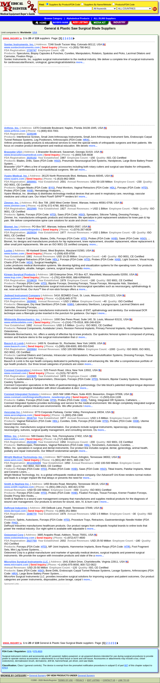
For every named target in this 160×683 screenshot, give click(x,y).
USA (34, 32)
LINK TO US (123, 680)
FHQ (14, 522)
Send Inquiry (49, 47)
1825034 (32, 232)
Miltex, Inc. (10, 436)
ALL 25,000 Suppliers (105, 18)
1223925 (32, 376)
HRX (85, 139)
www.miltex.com (14, 439)
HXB (29, 190)
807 (126, 665)
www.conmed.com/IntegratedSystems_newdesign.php (37, 397)
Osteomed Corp (14, 534)
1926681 (32, 301)
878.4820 (37, 651)
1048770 (32, 513)
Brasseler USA (13, 151)
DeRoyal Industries (15, 507)
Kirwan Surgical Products (19, 274)
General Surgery (37, 675)
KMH (70, 304)
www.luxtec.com (14, 253)
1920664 (32, 349)
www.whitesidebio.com (18, 322)
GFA (29, 651)
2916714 (32, 418)
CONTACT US (109, 680)
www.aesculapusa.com (18, 415)
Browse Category (53, 18)
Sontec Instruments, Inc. (19, 44)
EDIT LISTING (93, 680)
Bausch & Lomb (14, 343)
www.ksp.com (12, 277)
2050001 (32, 181)
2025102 (32, 157)
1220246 (32, 133)
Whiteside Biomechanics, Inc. (22, 319)
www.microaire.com (16, 564)
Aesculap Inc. (12, 412)
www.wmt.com (13, 459)
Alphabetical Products (78, 18)
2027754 (32, 540)
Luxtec (8, 250)
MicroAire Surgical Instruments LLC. (26, 561)
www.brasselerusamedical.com (23, 154)
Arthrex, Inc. (11, 127)
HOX (29, 262)
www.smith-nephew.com (19, 486)
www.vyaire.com (14, 178)
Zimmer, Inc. (11, 202)
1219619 (32, 280)
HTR (127, 546)
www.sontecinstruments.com (22, 47)
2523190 (32, 441)
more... (80, 62)
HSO (57, 160)
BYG (51, 187)
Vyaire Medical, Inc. (16, 175)
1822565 (32, 208)
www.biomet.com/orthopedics (22, 229)
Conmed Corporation (17, 370)
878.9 (5, 668)
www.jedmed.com (15, 298)
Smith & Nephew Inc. (17, 483)
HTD (144, 187)
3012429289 (34, 462)
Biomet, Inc (11, 226)
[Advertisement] (79, 95)
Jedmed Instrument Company (22, 295)
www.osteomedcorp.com (19, 537)
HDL (112, 187)
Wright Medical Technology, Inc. (23, 457)
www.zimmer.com (15, 205)
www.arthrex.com (14, 130)
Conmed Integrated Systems (21, 394)
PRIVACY (79, 680)
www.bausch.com (15, 346)
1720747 (32, 50)
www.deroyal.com (15, 510)
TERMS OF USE (65, 680)
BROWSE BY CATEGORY (14, 675)
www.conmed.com (15, 373)
